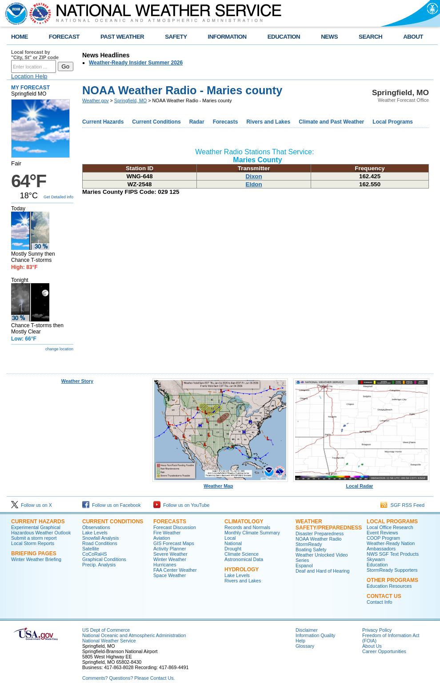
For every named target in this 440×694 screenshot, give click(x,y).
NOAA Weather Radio (318, 539)
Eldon (254, 184)
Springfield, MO (130, 100)
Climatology (244, 521)
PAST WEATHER (122, 36)
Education (377, 564)
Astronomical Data (243, 559)
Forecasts (225, 122)
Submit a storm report (33, 538)
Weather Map (220, 484)
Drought (232, 548)
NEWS (329, 36)
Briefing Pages (33, 553)
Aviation (161, 538)
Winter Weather (169, 559)
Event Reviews (382, 532)
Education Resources (389, 586)
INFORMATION (227, 36)
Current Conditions (156, 122)
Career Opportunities (384, 651)
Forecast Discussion (174, 527)
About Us (372, 646)
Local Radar (361, 484)
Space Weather (169, 575)
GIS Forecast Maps (173, 543)
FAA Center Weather (175, 570)
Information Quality (315, 635)
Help (300, 640)
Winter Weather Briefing (36, 559)
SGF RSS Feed (402, 505)
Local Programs (392, 122)
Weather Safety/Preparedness (329, 524)
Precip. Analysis (99, 564)
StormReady (309, 544)
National (233, 543)
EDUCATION (284, 36)
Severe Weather (170, 554)
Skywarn (376, 559)
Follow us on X (31, 505)
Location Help (29, 76)
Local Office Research (390, 527)
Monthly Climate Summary (252, 532)
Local (230, 538)
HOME (19, 36)
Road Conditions (99, 543)
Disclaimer (307, 630)
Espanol (304, 565)
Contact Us (384, 596)
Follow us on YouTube (181, 505)
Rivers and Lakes (268, 122)
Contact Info (379, 602)
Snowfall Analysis (100, 538)
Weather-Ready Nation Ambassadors (391, 546)
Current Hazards (103, 122)
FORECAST (64, 36)
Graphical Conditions (104, 559)
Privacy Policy (377, 630)
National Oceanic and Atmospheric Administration (134, 635)
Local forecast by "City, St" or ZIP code (35, 54)
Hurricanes (164, 564)
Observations (96, 527)
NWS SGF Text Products (393, 554)
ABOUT (413, 36)
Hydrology (241, 569)
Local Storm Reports (32, 543)
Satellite (90, 548)
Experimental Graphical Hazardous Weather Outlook (41, 530)
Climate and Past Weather (331, 122)
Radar (196, 122)
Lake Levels (95, 532)
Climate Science (241, 554)
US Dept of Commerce (106, 630)
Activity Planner (169, 548)
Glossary (305, 646)
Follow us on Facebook (111, 505)
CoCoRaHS (94, 554)
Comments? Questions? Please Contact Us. (128, 678)
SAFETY (176, 36)
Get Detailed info (58, 197)
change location (59, 349)
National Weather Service (109, 640)
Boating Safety (311, 549)
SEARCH (370, 36)
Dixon (254, 176)
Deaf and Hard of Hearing (322, 571)
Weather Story (77, 381)
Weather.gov (95, 100)
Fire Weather (166, 532)
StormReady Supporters (392, 570)
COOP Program (383, 538)
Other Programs (392, 580)
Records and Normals (247, 527)
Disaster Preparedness (320, 533)
